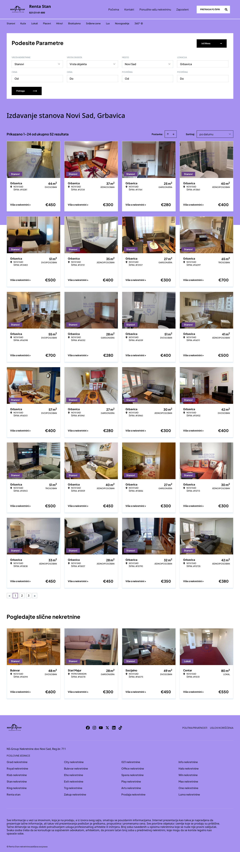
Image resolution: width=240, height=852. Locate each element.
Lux (108, 23)
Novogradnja (122, 23)
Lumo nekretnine (189, 793)
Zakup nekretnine (75, 793)
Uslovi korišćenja (221, 726)
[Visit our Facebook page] (88, 727)
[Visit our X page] (107, 727)
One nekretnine (188, 787)
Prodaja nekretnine (133, 793)
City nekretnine (74, 761)
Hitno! (59, 23)
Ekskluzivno (74, 23)
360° (138, 23)
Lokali (34, 23)
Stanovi (11, 23)
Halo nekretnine (188, 767)
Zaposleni (182, 9)
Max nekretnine (188, 780)
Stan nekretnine (17, 780)
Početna (113, 9)
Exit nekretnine (73, 780)
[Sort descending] (173, 133)
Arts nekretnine (131, 787)
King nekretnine (17, 787)
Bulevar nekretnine (76, 767)
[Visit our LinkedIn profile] (114, 727)
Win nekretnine (188, 774)
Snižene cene (93, 23)
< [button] (9, 594)
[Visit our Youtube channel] (101, 727)
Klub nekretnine (17, 774)
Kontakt (129, 9)
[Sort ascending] (167, 133)
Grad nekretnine (17, 761)
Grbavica (186, 63)
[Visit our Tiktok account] (120, 727)
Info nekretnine (188, 761)
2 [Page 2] (22, 594)
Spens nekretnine (132, 774)
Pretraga (26, 89)
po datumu (206, 133)
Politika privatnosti (194, 726)
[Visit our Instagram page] (94, 727)
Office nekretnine (132, 767)
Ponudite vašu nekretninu (155, 9)
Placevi (47, 23)
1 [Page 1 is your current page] (15, 594)
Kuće (23, 23)
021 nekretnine (130, 761)
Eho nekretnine (73, 774)
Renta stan (13, 793)
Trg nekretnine (73, 787)
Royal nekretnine (17, 767)
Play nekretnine (131, 780)
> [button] (35, 594)
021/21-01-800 (37, 12)
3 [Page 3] (29, 594)
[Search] (226, 9)
